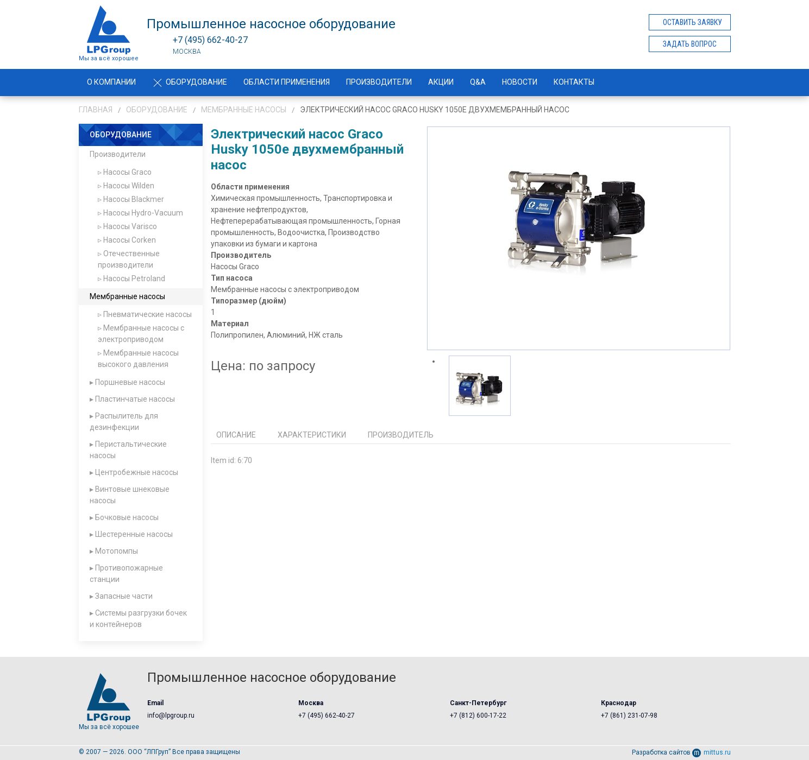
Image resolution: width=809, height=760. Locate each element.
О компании (111, 82)
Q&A (478, 82)
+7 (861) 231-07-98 (629, 715)
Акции (441, 82)
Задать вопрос (690, 44)
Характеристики (312, 434)
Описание (236, 434)
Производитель (401, 434)
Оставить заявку (692, 22)
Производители (379, 82)
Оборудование (189, 82)
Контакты (574, 82)
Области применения (286, 82)
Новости (519, 82)
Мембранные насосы (243, 109)
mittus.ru (711, 752)
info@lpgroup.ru (171, 715)
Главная (95, 109)
